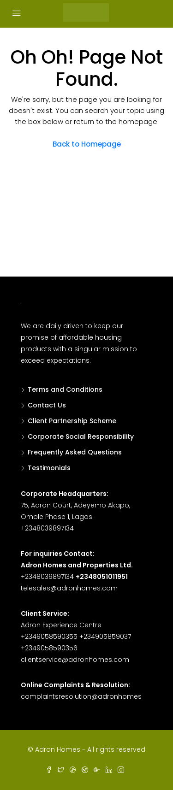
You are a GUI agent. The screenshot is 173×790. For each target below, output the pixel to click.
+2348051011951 (102, 576)
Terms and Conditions (65, 389)
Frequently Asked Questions (75, 452)
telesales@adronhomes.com (69, 588)
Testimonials (49, 467)
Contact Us (47, 405)
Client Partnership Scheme (72, 420)
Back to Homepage (87, 144)
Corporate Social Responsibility (81, 436)
